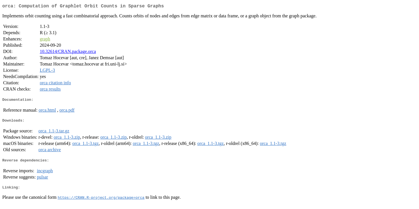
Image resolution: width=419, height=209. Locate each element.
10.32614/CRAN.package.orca (68, 52)
